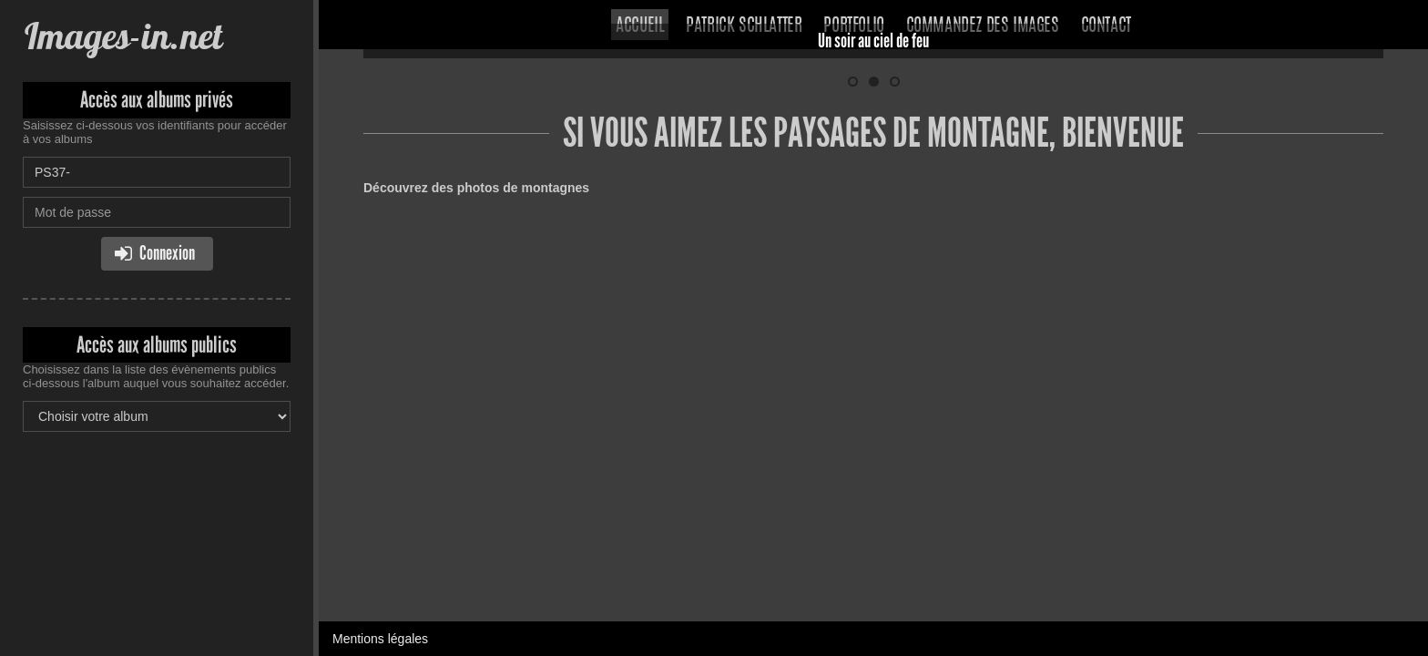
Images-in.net (122, 36)
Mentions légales (380, 278)
